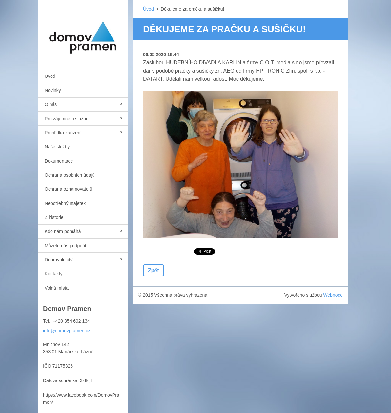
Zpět (153, 270)
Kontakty (53, 273)
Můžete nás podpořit (65, 245)
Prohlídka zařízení (63, 132)
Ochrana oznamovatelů (68, 189)
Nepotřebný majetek (65, 203)
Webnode (333, 295)
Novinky (53, 90)
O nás (51, 104)
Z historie (54, 217)
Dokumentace (59, 160)
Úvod (50, 76)
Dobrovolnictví (59, 259)
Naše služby (57, 146)
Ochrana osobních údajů (70, 175)
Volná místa (57, 288)
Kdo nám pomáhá (63, 231)
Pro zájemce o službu (67, 118)
